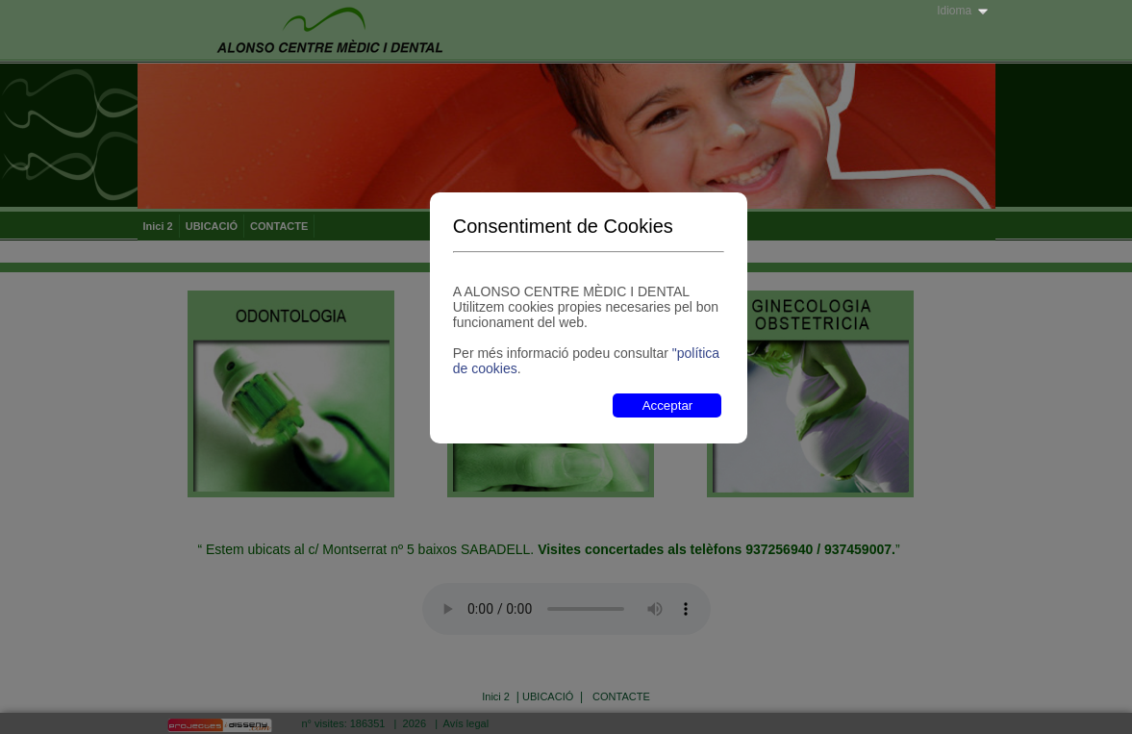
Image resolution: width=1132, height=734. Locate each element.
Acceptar (667, 405)
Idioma (954, 10)
